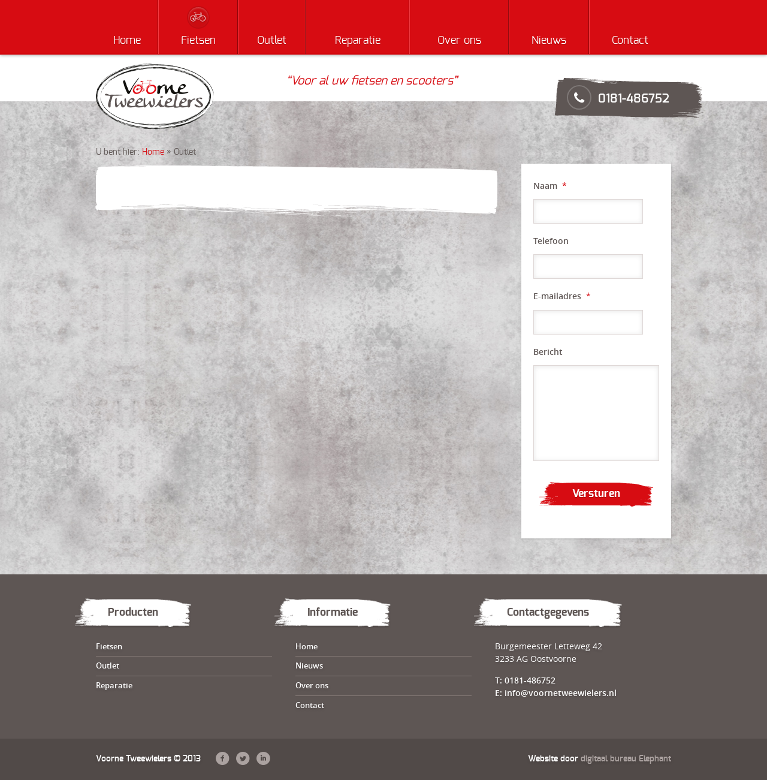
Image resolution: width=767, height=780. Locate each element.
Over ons (459, 40)
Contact (630, 40)
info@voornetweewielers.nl (561, 692)
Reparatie (358, 40)
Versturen (596, 494)
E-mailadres (562, 296)
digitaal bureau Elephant (626, 759)
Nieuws (549, 40)
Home (127, 40)
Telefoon (551, 241)
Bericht (548, 352)
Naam (550, 185)
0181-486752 (633, 99)
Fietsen (198, 40)
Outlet (271, 40)
